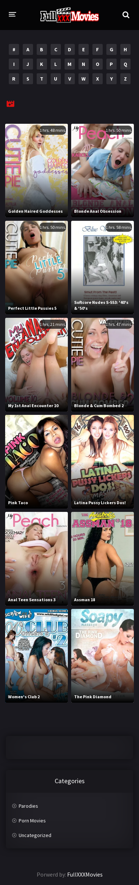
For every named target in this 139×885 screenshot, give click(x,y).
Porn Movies (32, 820)
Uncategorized (35, 835)
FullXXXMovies (85, 874)
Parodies (28, 806)
